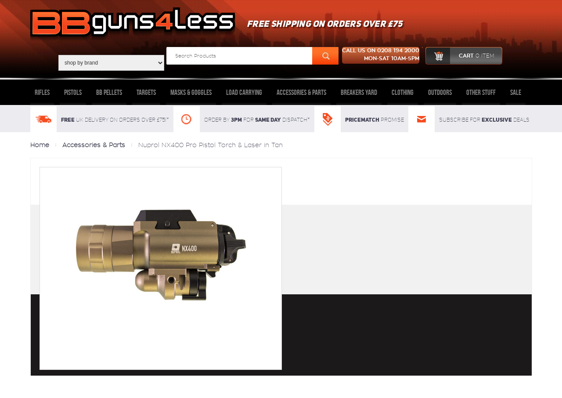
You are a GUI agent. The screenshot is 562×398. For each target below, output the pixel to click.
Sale (515, 92)
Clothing (403, 92)
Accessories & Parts (301, 92)
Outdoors (440, 92)
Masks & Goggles (191, 92)
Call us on (380, 55)
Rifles (42, 92)
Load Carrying (244, 92)
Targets (146, 92)
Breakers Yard (359, 92)
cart (460, 55)
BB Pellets (109, 92)
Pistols (73, 92)
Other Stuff (481, 92)
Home (39, 145)
